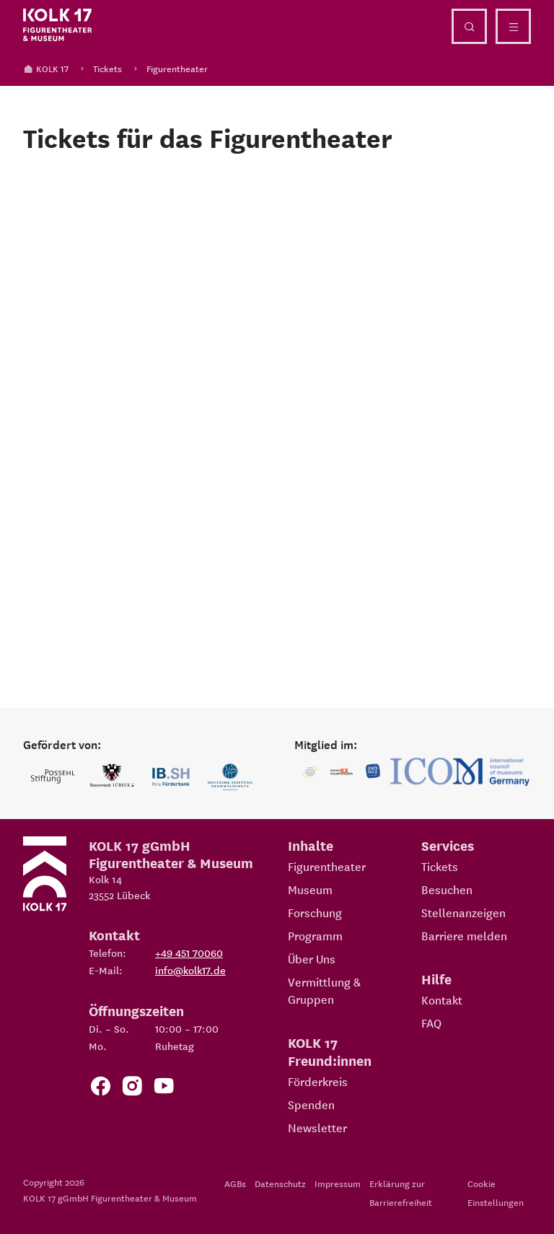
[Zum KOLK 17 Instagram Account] (132, 1088)
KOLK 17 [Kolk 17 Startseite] (46, 68)
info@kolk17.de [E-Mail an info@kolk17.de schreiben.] (190, 970)
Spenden (311, 1104)
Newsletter (317, 1127)
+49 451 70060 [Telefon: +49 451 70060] (189, 952)
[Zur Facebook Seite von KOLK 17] (100, 1088)
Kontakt (441, 999)
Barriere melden (464, 935)
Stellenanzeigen (463, 912)
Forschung (315, 912)
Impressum (338, 1183)
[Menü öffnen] (513, 26)
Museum (310, 889)
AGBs (235, 1183)
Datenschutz (280, 1183)
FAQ (431, 1022)
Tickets (107, 68)
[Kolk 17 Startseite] (57, 25)
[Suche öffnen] (469, 26)
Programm (315, 935)
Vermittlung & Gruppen (324, 990)
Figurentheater (177, 68)
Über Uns (311, 958)
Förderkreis (318, 1081)
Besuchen (446, 889)
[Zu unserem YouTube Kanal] (163, 1088)
